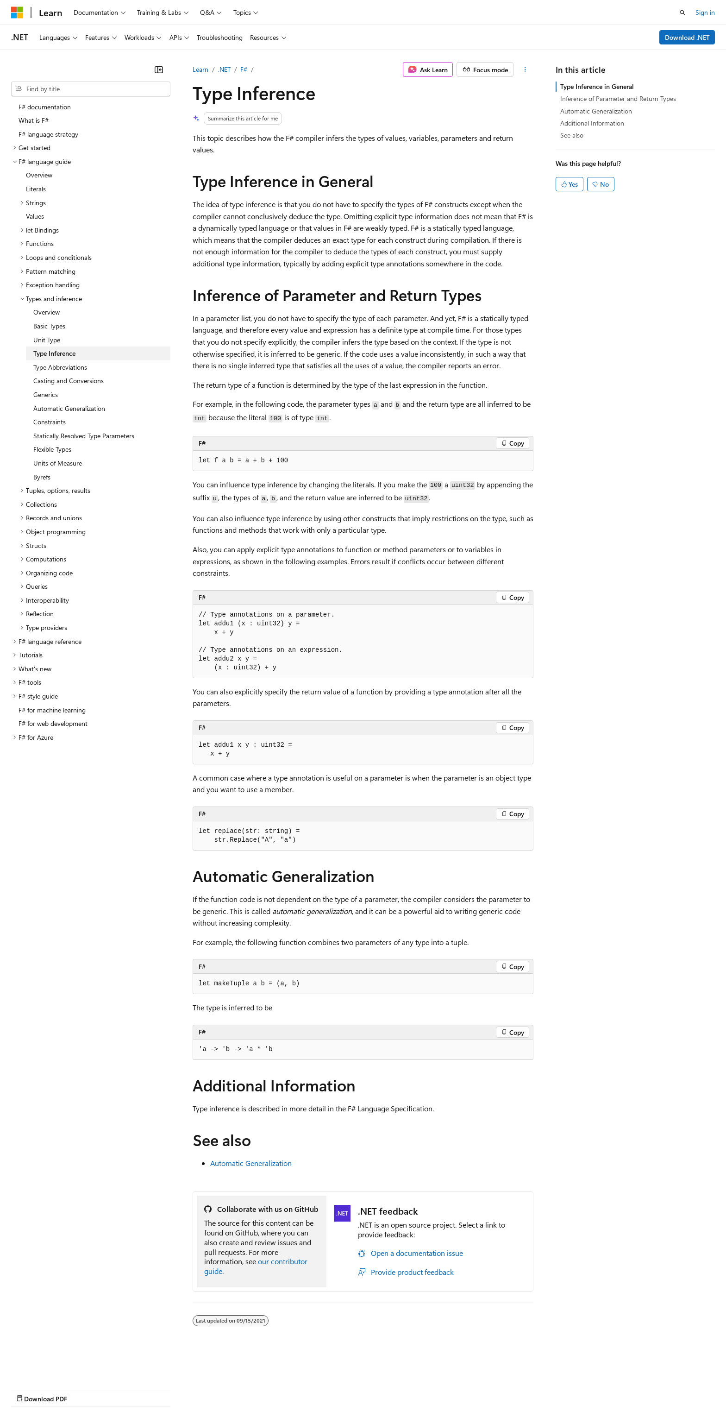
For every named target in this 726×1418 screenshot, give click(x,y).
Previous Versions (84, 1389)
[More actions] (525, 69)
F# (243, 69)
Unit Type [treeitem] (46, 339)
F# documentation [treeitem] (45, 106)
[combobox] (90, 89)
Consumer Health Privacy (266, 1389)
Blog (126, 1389)
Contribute (165, 1389)
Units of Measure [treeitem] (57, 463)
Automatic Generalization (251, 1163)
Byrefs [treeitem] (41, 477)
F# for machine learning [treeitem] (52, 710)
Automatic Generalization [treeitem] (69, 408)
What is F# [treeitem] (34, 120)
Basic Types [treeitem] (49, 325)
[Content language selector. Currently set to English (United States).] (53, 1367)
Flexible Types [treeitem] (52, 449)
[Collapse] (158, 69)
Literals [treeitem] (36, 188)
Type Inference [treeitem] (54, 353)
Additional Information (592, 123)
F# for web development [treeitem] (53, 723)
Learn (200, 69)
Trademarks (384, 1389)
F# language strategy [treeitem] (48, 134)
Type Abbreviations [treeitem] (60, 367)
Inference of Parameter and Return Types (618, 98)
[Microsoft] (17, 12)
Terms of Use (338, 1389)
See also (571, 135)
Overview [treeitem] (39, 174)
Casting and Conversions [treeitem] (68, 380)
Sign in (705, 12)
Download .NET (687, 37)
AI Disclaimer (29, 1389)
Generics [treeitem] (45, 394)
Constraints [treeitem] (49, 421)
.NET (224, 69)
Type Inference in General (597, 86)
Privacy (202, 1389)
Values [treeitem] (35, 216)
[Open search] (682, 12)
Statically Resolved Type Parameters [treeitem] (83, 435)
